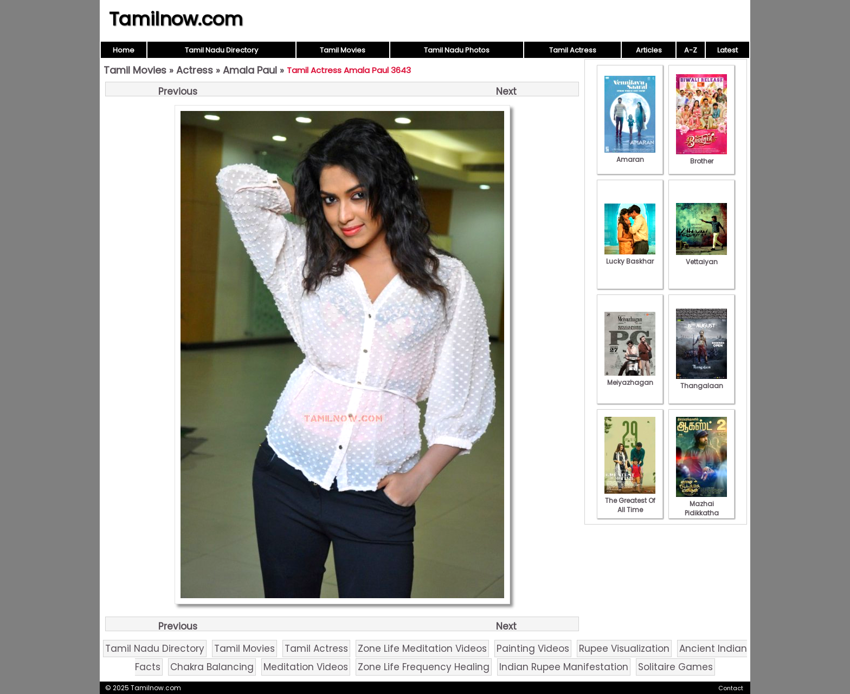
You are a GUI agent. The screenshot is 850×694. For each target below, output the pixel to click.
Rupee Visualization (624, 648)
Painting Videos (533, 648)
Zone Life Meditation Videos (422, 648)
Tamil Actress (572, 50)
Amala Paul (250, 70)
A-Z (690, 50)
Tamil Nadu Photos (457, 50)
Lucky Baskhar (629, 256)
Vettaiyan (701, 257)
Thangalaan (701, 381)
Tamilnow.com (176, 19)
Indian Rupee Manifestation (563, 666)
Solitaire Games (675, 666)
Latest (727, 50)
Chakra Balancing (212, 666)
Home (123, 50)
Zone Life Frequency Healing (424, 666)
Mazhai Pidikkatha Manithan (701, 508)
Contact (730, 688)
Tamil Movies (342, 50)
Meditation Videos (305, 666)
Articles (649, 50)
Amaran (629, 155)
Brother (701, 156)
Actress (194, 70)
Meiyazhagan (629, 378)
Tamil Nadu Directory (221, 50)
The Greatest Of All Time (629, 500)
